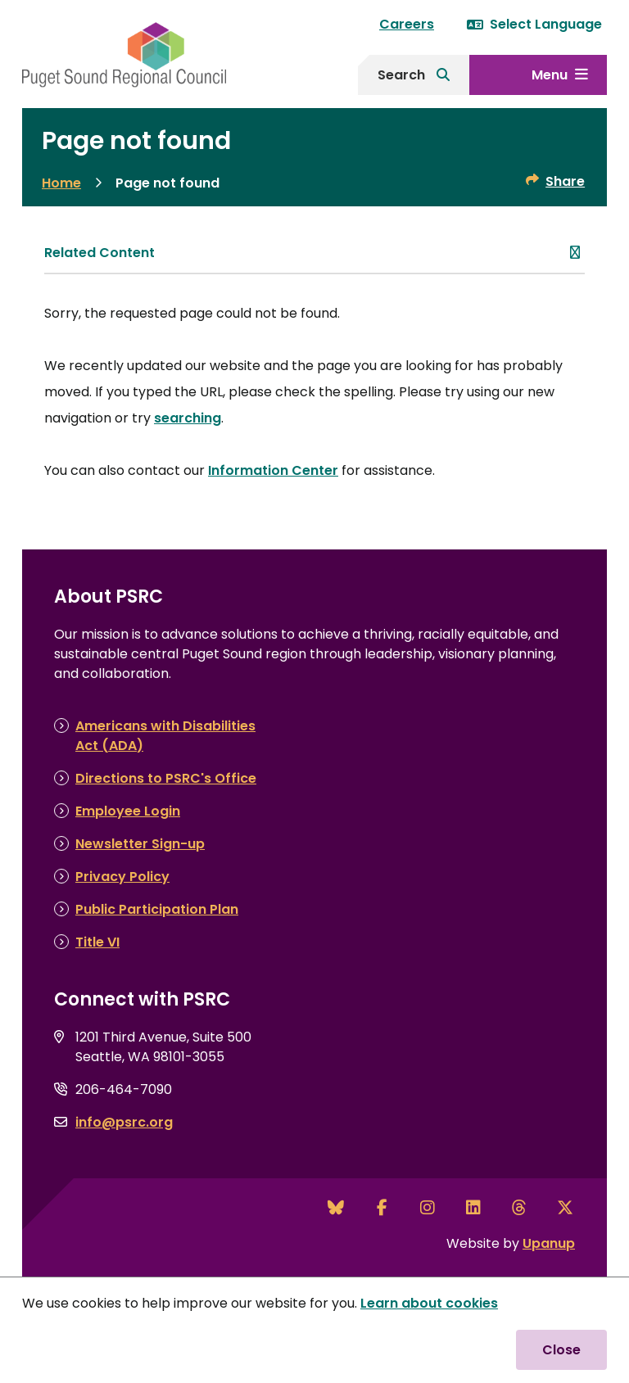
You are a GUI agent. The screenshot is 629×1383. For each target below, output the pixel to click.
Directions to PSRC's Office (165, 778)
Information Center (273, 470)
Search (401, 75)
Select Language (534, 24)
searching (187, 418)
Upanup (549, 1243)
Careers (406, 24)
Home (61, 183)
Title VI (97, 942)
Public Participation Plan (156, 909)
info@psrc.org (124, 1122)
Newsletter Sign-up (140, 843)
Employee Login (127, 811)
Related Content (99, 252)
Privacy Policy (122, 876)
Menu (550, 75)
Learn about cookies (429, 1303)
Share (565, 181)
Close (561, 1349)
